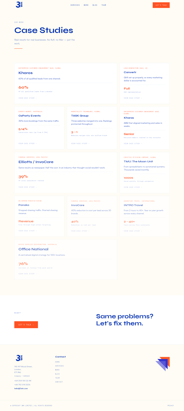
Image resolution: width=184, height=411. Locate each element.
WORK (86, 5)
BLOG (95, 5)
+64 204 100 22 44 (22, 381)
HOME (57, 362)
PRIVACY (171, 405)
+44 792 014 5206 (22, 384)
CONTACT (59, 382)
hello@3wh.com (21, 388)
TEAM (103, 5)
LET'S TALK (161, 5)
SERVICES (75, 5)
